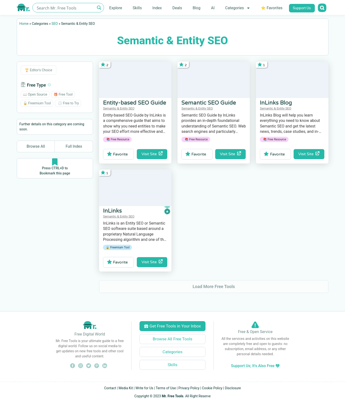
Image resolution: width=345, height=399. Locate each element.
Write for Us (144, 388)
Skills (137, 8)
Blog (196, 8)
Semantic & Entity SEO (118, 108)
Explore (115, 8)
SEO (55, 24)
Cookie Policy (212, 388)
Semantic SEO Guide (208, 103)
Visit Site (152, 153)
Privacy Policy (188, 388)
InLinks (112, 211)
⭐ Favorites (271, 8)
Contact (110, 388)
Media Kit (126, 388)
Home (24, 24)
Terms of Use (166, 388)
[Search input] (65, 7)
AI (213, 8)
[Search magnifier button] (99, 8)
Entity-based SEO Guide (134, 103)
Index (157, 8)
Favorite (117, 154)
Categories (237, 8)
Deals (177, 8)
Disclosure (233, 388)
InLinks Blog (276, 103)
